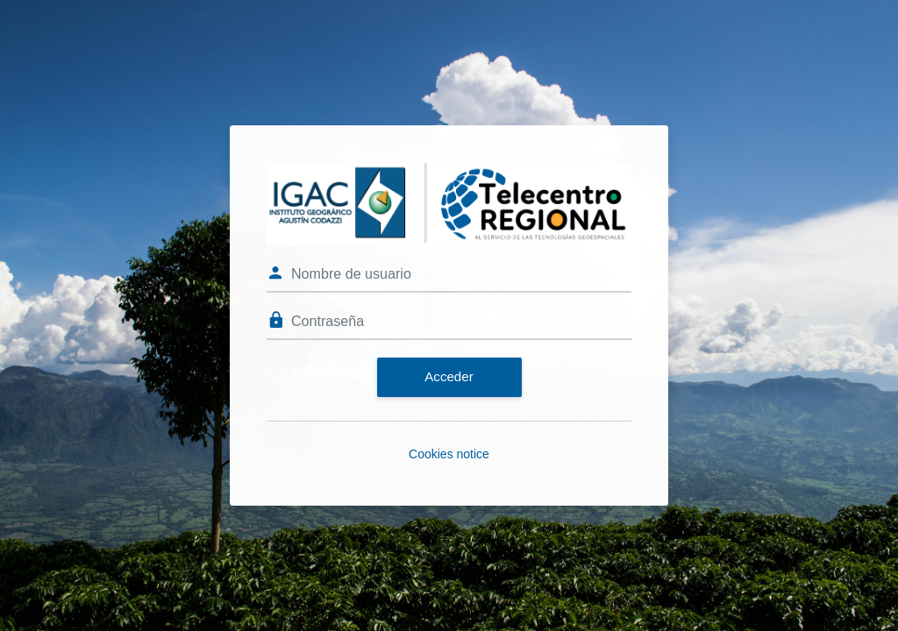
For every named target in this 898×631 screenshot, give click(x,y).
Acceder (448, 376)
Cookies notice (449, 454)
